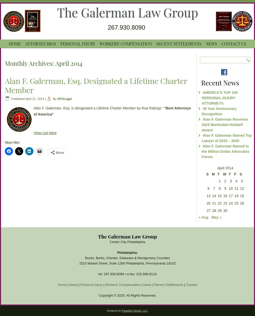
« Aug (203, 217)
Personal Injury (77, 43)
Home (15, 43)
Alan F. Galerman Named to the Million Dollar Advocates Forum (225, 151)
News (211, 43)
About (73, 285)
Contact (191, 285)
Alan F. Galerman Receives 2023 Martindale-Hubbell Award (225, 124)
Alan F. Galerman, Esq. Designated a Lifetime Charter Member (96, 85)
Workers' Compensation (123, 285)
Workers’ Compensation (125, 43)
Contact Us (233, 43)
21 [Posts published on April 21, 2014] (214, 203)
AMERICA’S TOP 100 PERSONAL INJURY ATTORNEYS (220, 98)
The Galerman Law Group (127, 12)
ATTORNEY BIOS (40, 43)
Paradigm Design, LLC (134, 310)
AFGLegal (64, 99)
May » (216, 217)
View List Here (45, 133)
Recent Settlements (178, 43)
